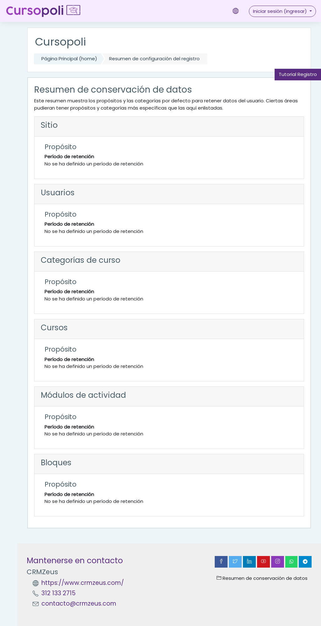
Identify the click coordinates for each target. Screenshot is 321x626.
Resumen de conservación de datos (262, 578)
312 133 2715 (58, 593)
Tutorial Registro (298, 74)
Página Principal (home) (69, 58)
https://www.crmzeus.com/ (82, 583)
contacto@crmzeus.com (78, 603)
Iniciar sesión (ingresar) (280, 11)
